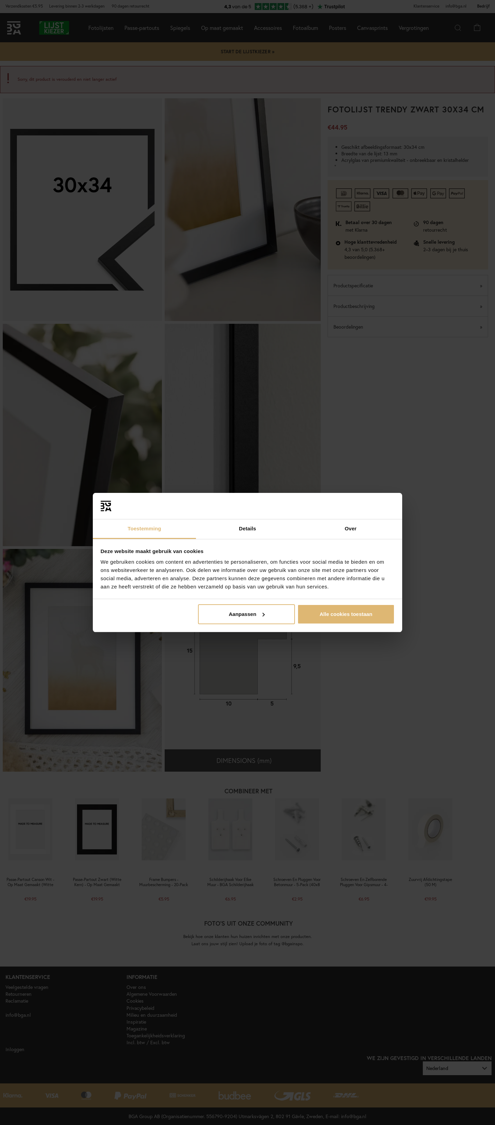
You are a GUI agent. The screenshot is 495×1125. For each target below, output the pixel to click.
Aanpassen (247, 614)
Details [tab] (247, 528)
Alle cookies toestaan (346, 614)
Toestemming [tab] (144, 528)
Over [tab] (351, 528)
